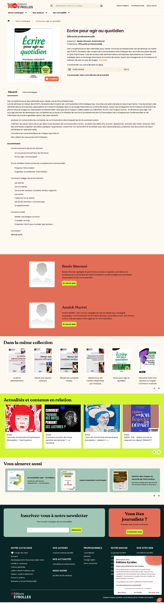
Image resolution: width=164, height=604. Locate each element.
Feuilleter (52, 79)
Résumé (12, 92)
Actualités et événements (65, 564)
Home (8, 21)
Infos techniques (30, 92)
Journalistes (89, 552)
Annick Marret (98, 41)
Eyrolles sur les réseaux (64, 576)
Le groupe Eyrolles (118, 552)
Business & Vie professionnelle (24, 582)
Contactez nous (134, 532)
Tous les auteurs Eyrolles (65, 552)
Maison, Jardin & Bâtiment (22, 575)
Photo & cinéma (18, 579)
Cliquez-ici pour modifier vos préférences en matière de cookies (128, 599)
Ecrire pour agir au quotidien (48, 21)
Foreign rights (90, 560)
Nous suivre (152, 5)
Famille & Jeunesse (19, 564)
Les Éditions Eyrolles (144, 552)
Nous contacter (91, 564)
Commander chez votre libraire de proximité (88, 75)
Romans (14, 556)
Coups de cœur (19, 552)
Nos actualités (60, 12)
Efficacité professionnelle (90, 44)
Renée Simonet (84, 41)
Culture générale (18, 567)
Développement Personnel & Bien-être (28, 560)
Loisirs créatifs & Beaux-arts (23, 571)
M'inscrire (76, 530)
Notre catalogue (16, 12)
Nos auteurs (38, 12)
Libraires (88, 556)
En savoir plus (69, 283)
